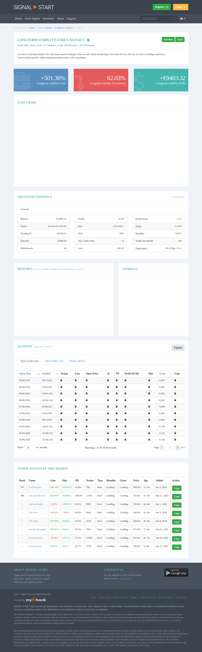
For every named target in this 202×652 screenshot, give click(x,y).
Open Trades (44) (29, 361)
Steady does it (35, 537)
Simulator (48, 18)
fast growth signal (37, 529)
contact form (124, 578)
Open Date (25, 373)
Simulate (168, 39)
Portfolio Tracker (165, 597)
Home (18, 18)
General (24, 209)
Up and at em (35, 546)
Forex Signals (32, 18)
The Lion (33, 512)
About (60, 18)
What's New (181, 597)
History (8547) (77, 361)
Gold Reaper (35, 487)
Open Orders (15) (54, 361)
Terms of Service (120, 597)
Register (161, 7)
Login (181, 7)
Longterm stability (64, 27)
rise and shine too (37, 495)
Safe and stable (36, 504)
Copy (180, 39)
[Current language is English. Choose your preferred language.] (182, 18)
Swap (162, 373)
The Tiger (33, 521)
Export (178, 347)
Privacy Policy (104, 597)
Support (71, 18)
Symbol (46, 373)
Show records (32, 447)
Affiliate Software (148, 597)
